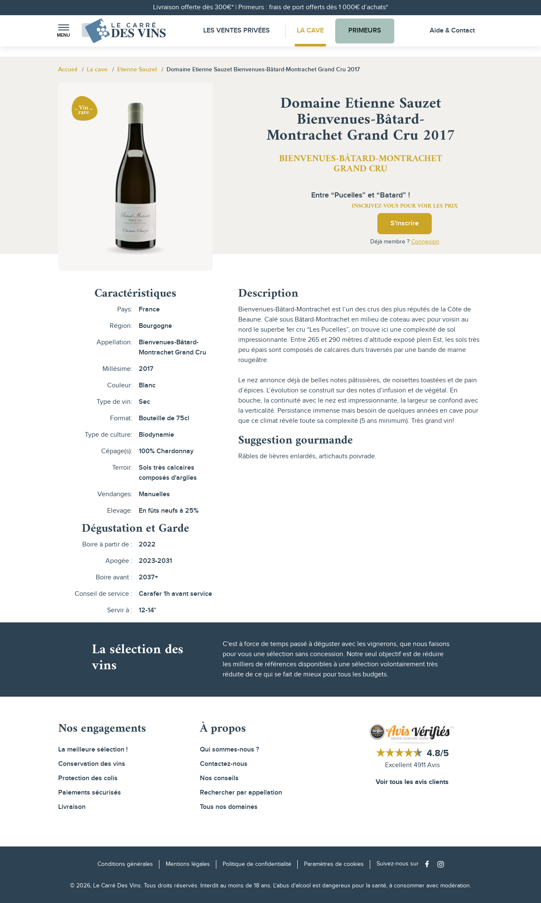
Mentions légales (188, 864)
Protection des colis (88, 778)
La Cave (310, 31)
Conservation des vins (91, 764)
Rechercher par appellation (241, 793)
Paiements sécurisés (89, 793)
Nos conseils (219, 778)
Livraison (72, 807)
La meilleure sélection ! (93, 750)
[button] (63, 31)
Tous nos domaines (229, 807)
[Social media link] (429, 864)
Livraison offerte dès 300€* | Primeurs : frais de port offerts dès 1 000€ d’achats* (270, 7)
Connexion (425, 241)
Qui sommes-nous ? (229, 750)
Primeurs (364, 31)
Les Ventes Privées (236, 31)
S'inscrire (404, 223)
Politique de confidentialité (257, 864)
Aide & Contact (452, 31)
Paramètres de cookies (334, 864)
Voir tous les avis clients (412, 782)
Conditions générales (125, 864)
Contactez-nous (224, 764)
